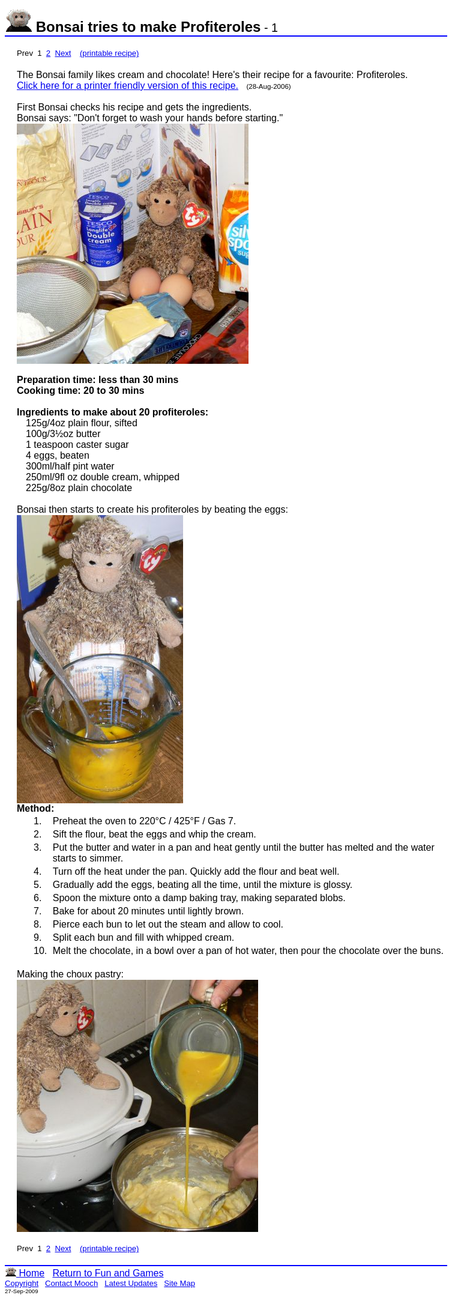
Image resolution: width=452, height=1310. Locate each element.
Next (63, 53)
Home (24, 1273)
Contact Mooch (71, 1283)
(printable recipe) (109, 53)
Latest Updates (130, 1283)
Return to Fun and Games (107, 1273)
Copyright (21, 1283)
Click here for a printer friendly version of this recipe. (127, 85)
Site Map (179, 1283)
